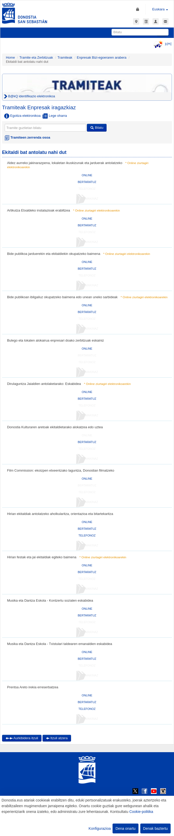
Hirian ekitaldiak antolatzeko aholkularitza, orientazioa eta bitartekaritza (60, 514)
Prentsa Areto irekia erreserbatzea (32, 687)
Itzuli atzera (57, 738)
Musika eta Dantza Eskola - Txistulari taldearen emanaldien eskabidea (59, 644)
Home (10, 57)
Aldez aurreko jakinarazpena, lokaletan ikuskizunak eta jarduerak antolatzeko (64, 163)
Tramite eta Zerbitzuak (36, 57)
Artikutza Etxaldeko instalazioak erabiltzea (38, 210)
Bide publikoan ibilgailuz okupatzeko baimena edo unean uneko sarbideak (62, 297)
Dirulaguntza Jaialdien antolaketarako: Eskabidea (44, 384)
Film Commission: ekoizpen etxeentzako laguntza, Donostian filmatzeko (60, 470)
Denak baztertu (155, 828)
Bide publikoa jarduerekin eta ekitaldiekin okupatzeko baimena (53, 254)
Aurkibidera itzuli (21, 738)
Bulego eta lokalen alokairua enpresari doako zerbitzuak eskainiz (55, 340)
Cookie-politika (141, 812)
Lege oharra (55, 116)
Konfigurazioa (100, 828)
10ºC (162, 44)
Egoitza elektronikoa (22, 116)
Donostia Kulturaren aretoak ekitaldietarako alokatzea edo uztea (55, 427)
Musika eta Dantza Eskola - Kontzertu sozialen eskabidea (50, 600)
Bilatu (96, 128)
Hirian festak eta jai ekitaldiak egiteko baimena (41, 557)
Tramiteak (64, 57)
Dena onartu (125, 828)
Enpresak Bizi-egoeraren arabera (102, 57)
